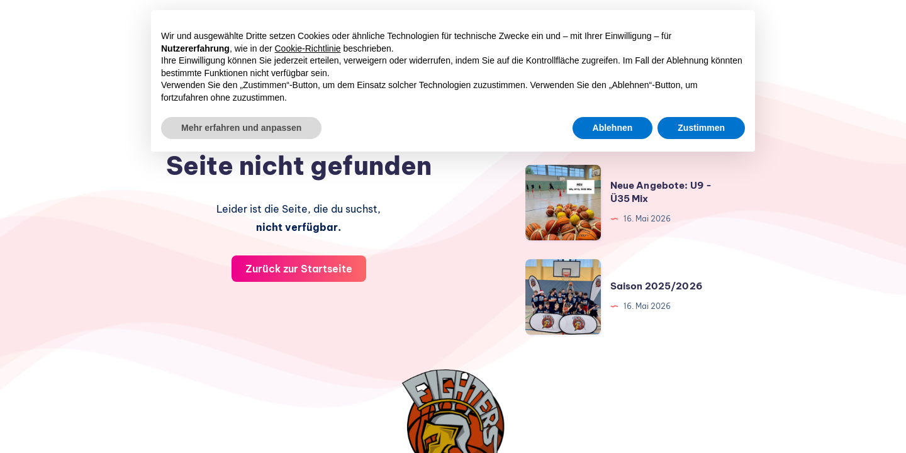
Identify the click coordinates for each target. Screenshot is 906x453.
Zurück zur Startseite (298, 268)
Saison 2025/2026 (656, 286)
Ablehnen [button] (613, 128)
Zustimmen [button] (701, 128)
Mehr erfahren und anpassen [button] (241, 128)
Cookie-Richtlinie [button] (308, 48)
